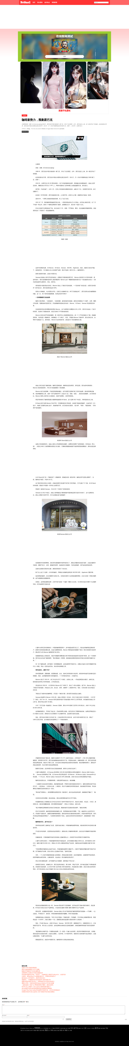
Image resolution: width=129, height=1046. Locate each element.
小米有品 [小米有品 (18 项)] (93, 1028)
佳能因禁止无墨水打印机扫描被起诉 (32, 973)
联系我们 (57, 1041)
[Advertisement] (64, 17)
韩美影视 (54, 2)
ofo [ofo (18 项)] (41, 1028)
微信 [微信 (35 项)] (99, 1028)
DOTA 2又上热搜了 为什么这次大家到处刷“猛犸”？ (36, 986)
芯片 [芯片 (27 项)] (49, 1030)
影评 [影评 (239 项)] (96, 1028)
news (24, 115)
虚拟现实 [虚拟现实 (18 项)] (55, 1030)
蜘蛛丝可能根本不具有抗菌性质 (31, 971)
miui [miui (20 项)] (33, 1028)
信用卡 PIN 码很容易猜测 (29, 967)
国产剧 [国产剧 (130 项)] (76, 1028)
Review (43, 128)
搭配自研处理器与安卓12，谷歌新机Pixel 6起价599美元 (38, 981)
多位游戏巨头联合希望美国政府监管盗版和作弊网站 (37, 988)
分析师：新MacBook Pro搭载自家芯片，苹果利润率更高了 (39, 976)
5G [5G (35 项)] (21, 1028)
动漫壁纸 (62, 1041)
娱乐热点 (47, 2)
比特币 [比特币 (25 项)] (31, 1030)
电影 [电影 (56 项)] (38, 1030)
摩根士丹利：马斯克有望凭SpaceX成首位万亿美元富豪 (38, 983)
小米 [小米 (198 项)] (85, 1028)
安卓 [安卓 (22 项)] (82, 1028)
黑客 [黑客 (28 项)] (71, 1030)
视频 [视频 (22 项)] (58, 1030)
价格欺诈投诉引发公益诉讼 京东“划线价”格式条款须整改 (38, 992)
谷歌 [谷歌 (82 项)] (60, 1030)
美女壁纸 (40, 2)
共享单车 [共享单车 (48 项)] (57, 1028)
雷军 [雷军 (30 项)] (63, 1030)
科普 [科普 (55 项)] (43, 1030)
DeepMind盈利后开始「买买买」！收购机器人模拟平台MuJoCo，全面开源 (44, 974)
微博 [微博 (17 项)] (102, 1028)
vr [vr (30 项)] (42, 1028)
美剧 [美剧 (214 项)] (46, 1030)
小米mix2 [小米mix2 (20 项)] (88, 1028)
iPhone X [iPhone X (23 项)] (28, 1028)
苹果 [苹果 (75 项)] (52, 1030)
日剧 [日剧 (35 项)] (21, 1030)
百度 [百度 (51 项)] (40, 1030)
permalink (62, 128)
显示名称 (4, 1015)
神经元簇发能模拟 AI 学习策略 (30, 969)
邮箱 (28, 1015)
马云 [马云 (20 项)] (69, 1030)
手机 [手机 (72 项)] (106, 1028)
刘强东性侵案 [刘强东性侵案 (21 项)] (62, 1028)
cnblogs (28, 128)
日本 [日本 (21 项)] (24, 1030)
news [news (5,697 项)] (37, 1027)
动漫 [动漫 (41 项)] (69, 1028)
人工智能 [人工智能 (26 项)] (53, 1028)
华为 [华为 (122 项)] (72, 1028)
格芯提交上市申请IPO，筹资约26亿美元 (33, 978)
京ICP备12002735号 (69, 1041)
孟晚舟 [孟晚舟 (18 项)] (79, 1028)
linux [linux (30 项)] (31, 1028)
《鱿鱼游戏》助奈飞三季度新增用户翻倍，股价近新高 (37, 985)
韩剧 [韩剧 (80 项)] (66, 1030)
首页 (34, 2)
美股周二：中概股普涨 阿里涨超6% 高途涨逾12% (36, 979)
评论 (3, 1004)
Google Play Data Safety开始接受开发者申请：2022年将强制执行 (41, 990)
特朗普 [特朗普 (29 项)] (34, 1030)
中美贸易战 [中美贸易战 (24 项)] (45, 1028)
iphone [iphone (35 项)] (23, 1028)
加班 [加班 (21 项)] (67, 1028)
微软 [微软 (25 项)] (104, 1028)
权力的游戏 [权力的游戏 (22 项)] (27, 1030)
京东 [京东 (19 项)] (49, 1028)
